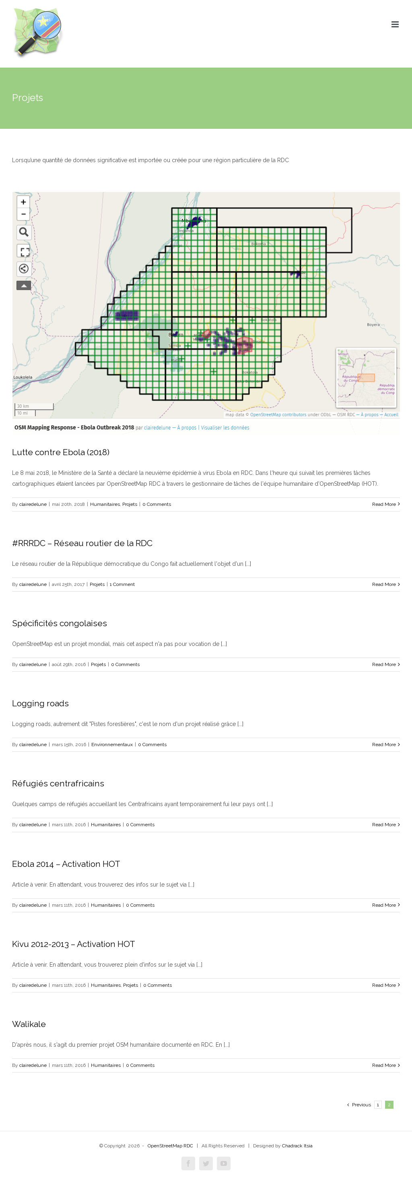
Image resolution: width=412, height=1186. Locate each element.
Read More (384, 504)
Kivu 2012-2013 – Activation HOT (73, 944)
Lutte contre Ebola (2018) (60, 452)
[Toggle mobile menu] (395, 24)
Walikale (29, 1024)
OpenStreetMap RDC (170, 1146)
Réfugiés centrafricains (58, 783)
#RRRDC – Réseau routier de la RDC (82, 543)
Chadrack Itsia (297, 1146)
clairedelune (33, 504)
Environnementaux (112, 744)
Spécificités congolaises (59, 623)
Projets (129, 504)
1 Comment (122, 584)
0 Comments (156, 504)
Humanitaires (105, 504)
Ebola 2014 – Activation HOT (66, 864)
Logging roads (40, 703)
